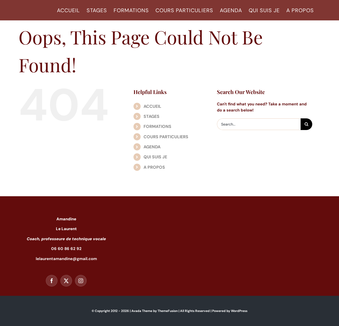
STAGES (151, 116)
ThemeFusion (168, 311)
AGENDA (152, 147)
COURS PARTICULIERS (166, 137)
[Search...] (259, 124)
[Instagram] (81, 281)
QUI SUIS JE (155, 157)
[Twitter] (66, 281)
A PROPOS (154, 167)
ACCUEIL (152, 106)
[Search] (306, 124)
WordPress (239, 311)
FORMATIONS (157, 126)
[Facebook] (51, 281)
